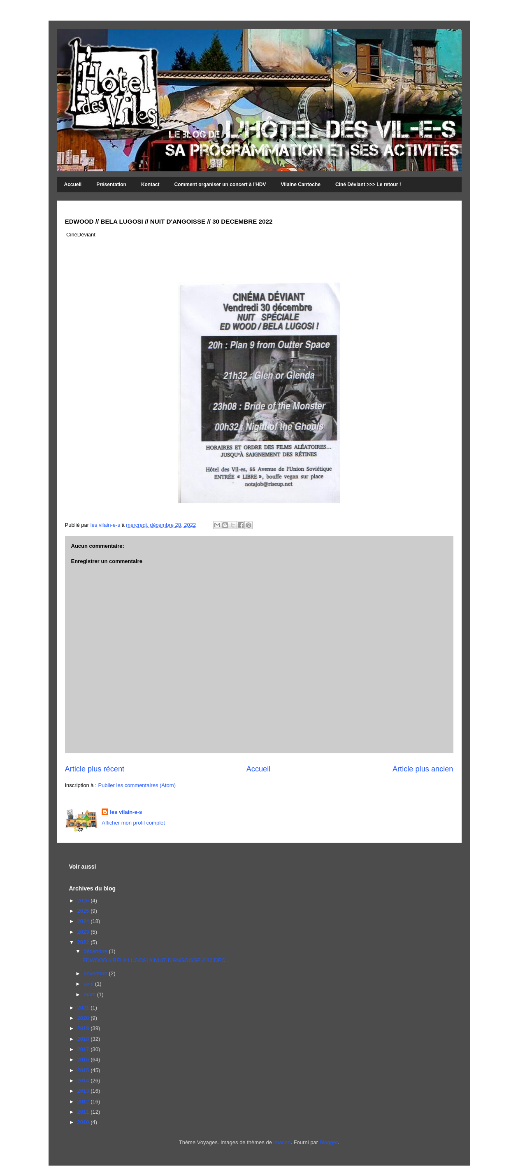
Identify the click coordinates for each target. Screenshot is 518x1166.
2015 (84, 1070)
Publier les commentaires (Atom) (137, 785)
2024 (84, 921)
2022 (84, 942)
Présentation (111, 184)
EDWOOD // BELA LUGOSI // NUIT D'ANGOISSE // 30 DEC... (156, 960)
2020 (84, 1018)
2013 (84, 1091)
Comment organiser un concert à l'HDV (220, 184)
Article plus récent (95, 769)
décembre (96, 951)
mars (90, 994)
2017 (84, 1049)
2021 (84, 1008)
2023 (84, 932)
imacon (282, 1142)
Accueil (73, 184)
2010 (84, 1122)
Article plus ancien (423, 769)
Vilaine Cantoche (300, 184)
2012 (84, 1101)
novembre (96, 973)
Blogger (329, 1142)
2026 (84, 900)
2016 (84, 1059)
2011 (84, 1112)
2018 (84, 1039)
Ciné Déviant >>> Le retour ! (368, 184)
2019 (84, 1028)
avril (89, 984)
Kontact (150, 184)
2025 (84, 911)
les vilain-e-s (106, 525)
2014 (84, 1080)
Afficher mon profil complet (133, 823)
